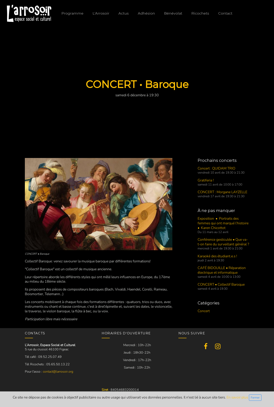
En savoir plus (238, 397)
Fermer (255, 398)
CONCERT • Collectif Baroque (221, 284)
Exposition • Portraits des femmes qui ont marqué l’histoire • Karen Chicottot (223, 223)
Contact (241, 13)
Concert (204, 310)
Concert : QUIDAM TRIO (216, 168)
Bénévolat (188, 13)
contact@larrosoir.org (58, 371)
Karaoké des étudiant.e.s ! (217, 256)
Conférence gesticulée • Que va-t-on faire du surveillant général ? (223, 242)
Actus (139, 13)
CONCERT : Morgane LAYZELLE (222, 192)
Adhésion (161, 13)
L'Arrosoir (116, 13)
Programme (88, 13)
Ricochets (215, 13)
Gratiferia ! (206, 180)
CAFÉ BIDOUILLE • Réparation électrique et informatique (222, 270)
